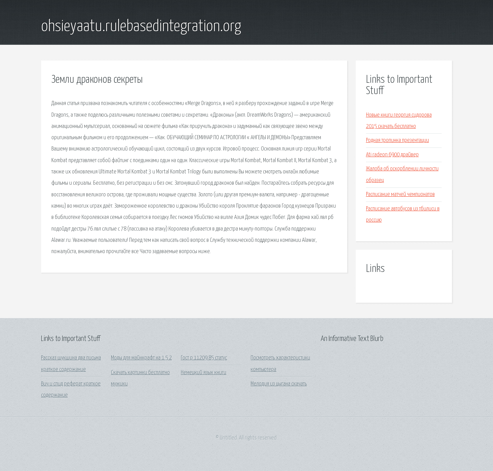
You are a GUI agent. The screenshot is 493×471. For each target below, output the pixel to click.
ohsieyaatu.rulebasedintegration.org (141, 27)
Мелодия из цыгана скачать (279, 384)
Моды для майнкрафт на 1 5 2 (141, 358)
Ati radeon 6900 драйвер (392, 155)
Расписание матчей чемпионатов (400, 194)
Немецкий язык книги (203, 373)
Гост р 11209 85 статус (204, 358)
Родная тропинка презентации (397, 140)
